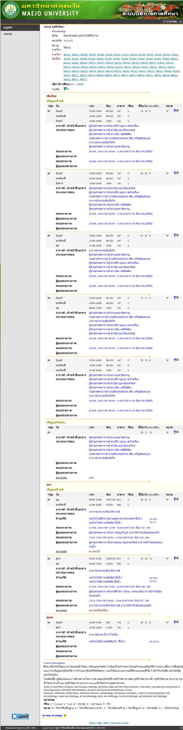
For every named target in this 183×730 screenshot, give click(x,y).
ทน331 (119, 66)
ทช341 (127, 62)
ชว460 (83, 58)
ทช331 (118, 62)
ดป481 (75, 62)
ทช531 (161, 62)
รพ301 (67, 75)
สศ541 (174, 75)
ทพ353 (171, 66)
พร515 (134, 71)
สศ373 (91, 75)
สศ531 (149, 75)
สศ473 (124, 75)
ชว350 (133, 54)
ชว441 (174, 54)
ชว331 (117, 54)
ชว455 (75, 58)
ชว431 (150, 54)
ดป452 (67, 62)
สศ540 (166, 75)
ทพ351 (145, 66)
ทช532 (67, 66)
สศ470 (108, 75)
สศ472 (116, 75)
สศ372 (83, 75)
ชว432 (158, 54)
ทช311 (92, 62)
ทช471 (152, 62)
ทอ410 (92, 71)
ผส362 (126, 71)
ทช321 (101, 62)
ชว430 (141, 54)
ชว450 (67, 58)
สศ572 (83, 79)
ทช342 (135, 62)
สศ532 (157, 75)
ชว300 (92, 54)
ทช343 (144, 62)
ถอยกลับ (8, 34)
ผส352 (117, 71)
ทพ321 (128, 66)
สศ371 (75, 75)
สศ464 (100, 75)
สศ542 (67, 79)
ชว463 (166, 58)
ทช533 (84, 66)
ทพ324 (136, 66)
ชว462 (116, 58)
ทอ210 (67, 71)
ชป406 (84, 54)
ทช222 (83, 62)
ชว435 (166, 54)
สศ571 (75, 79)
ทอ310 (84, 71)
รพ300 (167, 71)
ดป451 (174, 58)
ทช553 (102, 66)
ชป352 (75, 54)
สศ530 (141, 75)
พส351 (142, 71)
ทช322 (109, 62)
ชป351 (67, 54)
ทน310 (110, 66)
